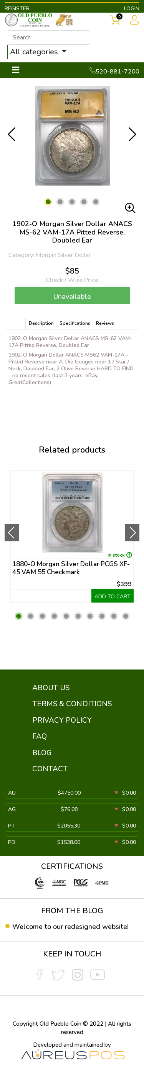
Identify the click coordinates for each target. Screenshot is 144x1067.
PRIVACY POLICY (62, 720)
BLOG (42, 753)
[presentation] (12, 532)
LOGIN (131, 8)
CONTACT (50, 769)
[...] (49, 37)
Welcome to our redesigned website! (70, 926)
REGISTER (17, 8)
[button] (48, 202)
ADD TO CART (112, 596)
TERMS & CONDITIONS (72, 704)
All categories (35, 52)
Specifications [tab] (75, 323)
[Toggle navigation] (15, 70)
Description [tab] (41, 323)
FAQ (39, 736)
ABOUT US (51, 688)
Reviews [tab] (105, 323)
